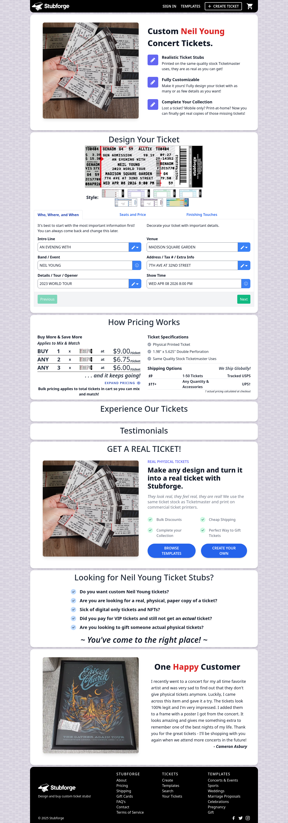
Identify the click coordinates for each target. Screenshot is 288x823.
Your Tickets (172, 796)
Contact (122, 807)
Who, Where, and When (58, 214)
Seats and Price (133, 214)
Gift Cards (124, 796)
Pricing (122, 785)
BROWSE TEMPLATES (171, 551)
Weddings (216, 790)
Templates (170, 785)
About (121, 780)
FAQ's (121, 801)
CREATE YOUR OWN (224, 551)
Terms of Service (130, 812)
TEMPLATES (190, 6)
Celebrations (218, 801)
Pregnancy (216, 807)
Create (167, 780)
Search (167, 790)
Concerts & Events (223, 780)
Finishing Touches (202, 214)
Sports (213, 785)
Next (244, 299)
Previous (47, 299)
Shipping (123, 790)
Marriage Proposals (224, 796)
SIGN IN (169, 6)
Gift (211, 812)
